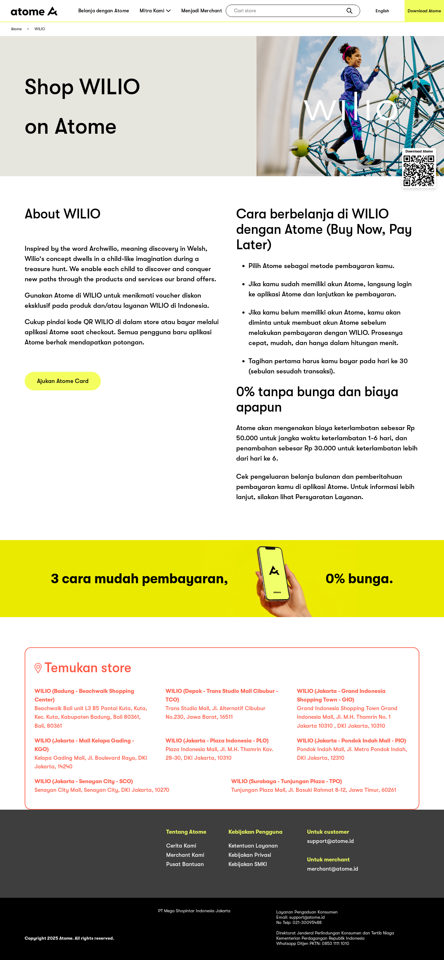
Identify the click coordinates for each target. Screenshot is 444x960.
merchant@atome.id (332, 869)
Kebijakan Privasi (249, 855)
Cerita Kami (181, 846)
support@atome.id (330, 841)
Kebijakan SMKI (247, 864)
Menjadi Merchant (201, 11)
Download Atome (424, 10)
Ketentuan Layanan (253, 846)
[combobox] (288, 11)
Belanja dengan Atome (103, 11)
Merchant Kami (185, 855)
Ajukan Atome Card (62, 381)
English (382, 10)
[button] (349, 11)
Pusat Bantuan (185, 864)
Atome (16, 29)
